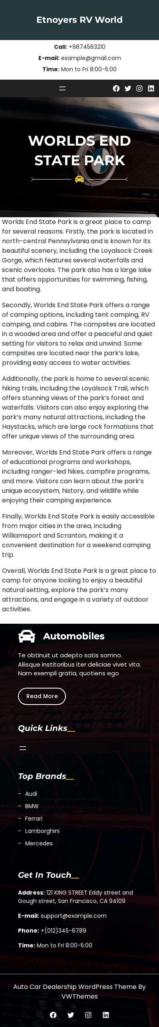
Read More (42, 696)
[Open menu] (62, 88)
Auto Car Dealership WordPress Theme (75, 986)
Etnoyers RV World (79, 19)
